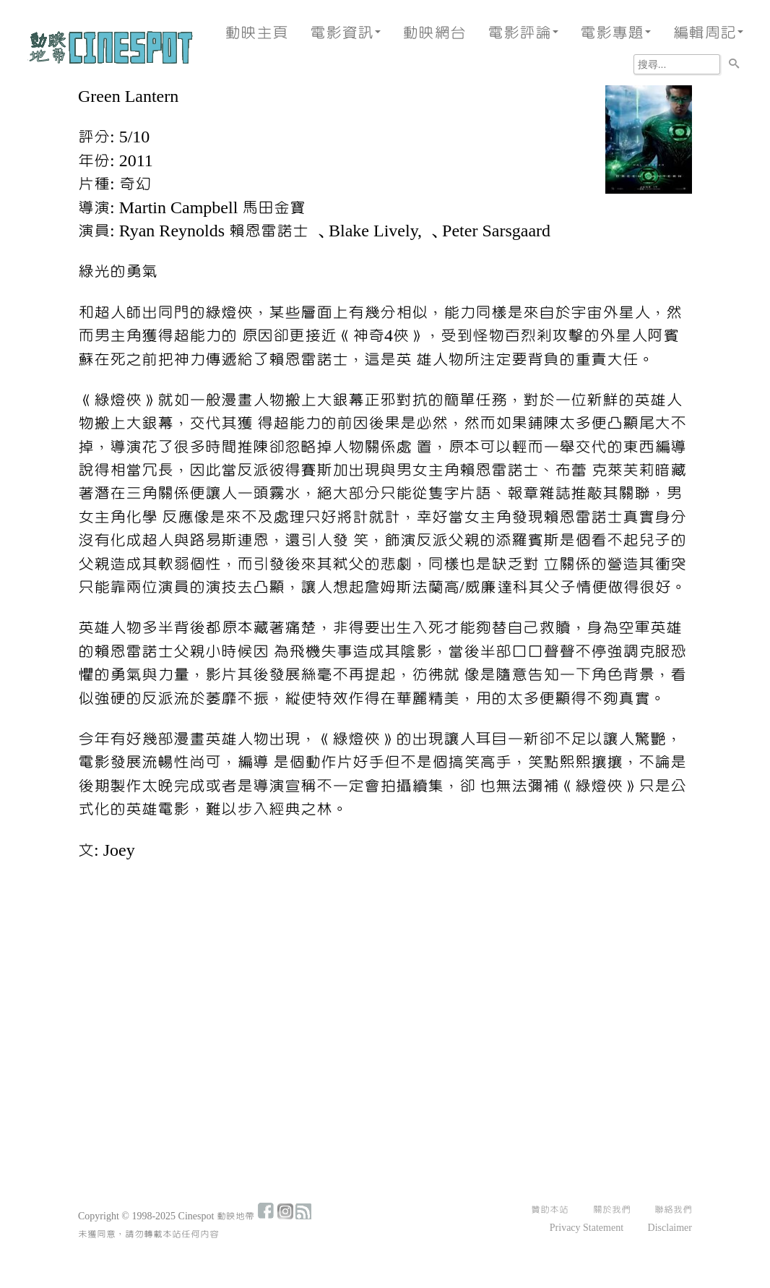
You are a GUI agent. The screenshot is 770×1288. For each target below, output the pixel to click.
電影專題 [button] (615, 33)
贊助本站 (549, 1210)
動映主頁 (256, 33)
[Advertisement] (385, 981)
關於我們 (612, 1210)
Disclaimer (670, 1228)
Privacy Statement (586, 1228)
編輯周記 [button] (707, 33)
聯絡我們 (673, 1210)
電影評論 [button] (523, 33)
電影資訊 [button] (345, 33)
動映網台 (434, 33)
